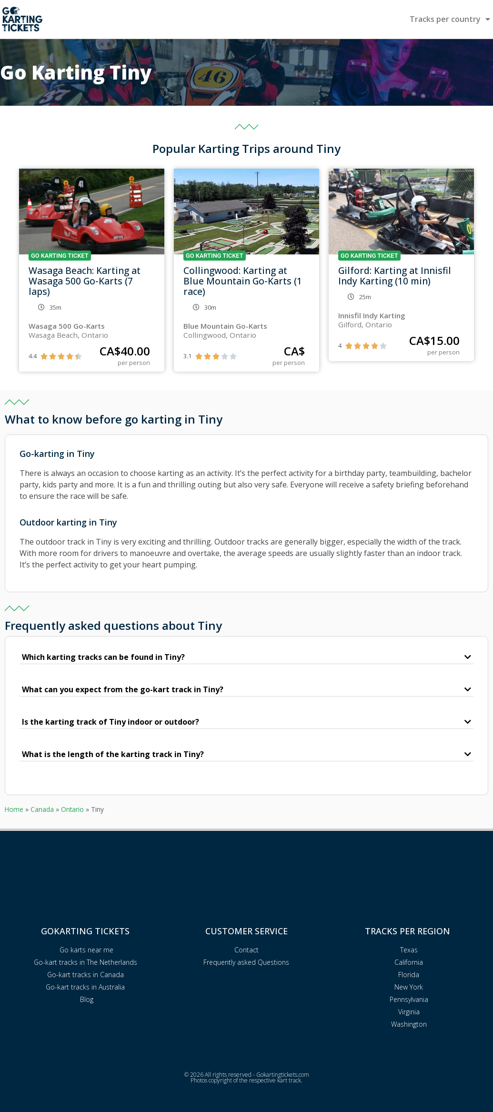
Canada (42, 809)
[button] (246, 657)
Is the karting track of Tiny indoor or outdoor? (110, 722)
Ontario (72, 809)
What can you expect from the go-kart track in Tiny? (122, 689)
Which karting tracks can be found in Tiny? (103, 657)
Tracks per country (450, 19)
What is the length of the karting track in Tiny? (113, 754)
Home (14, 809)
